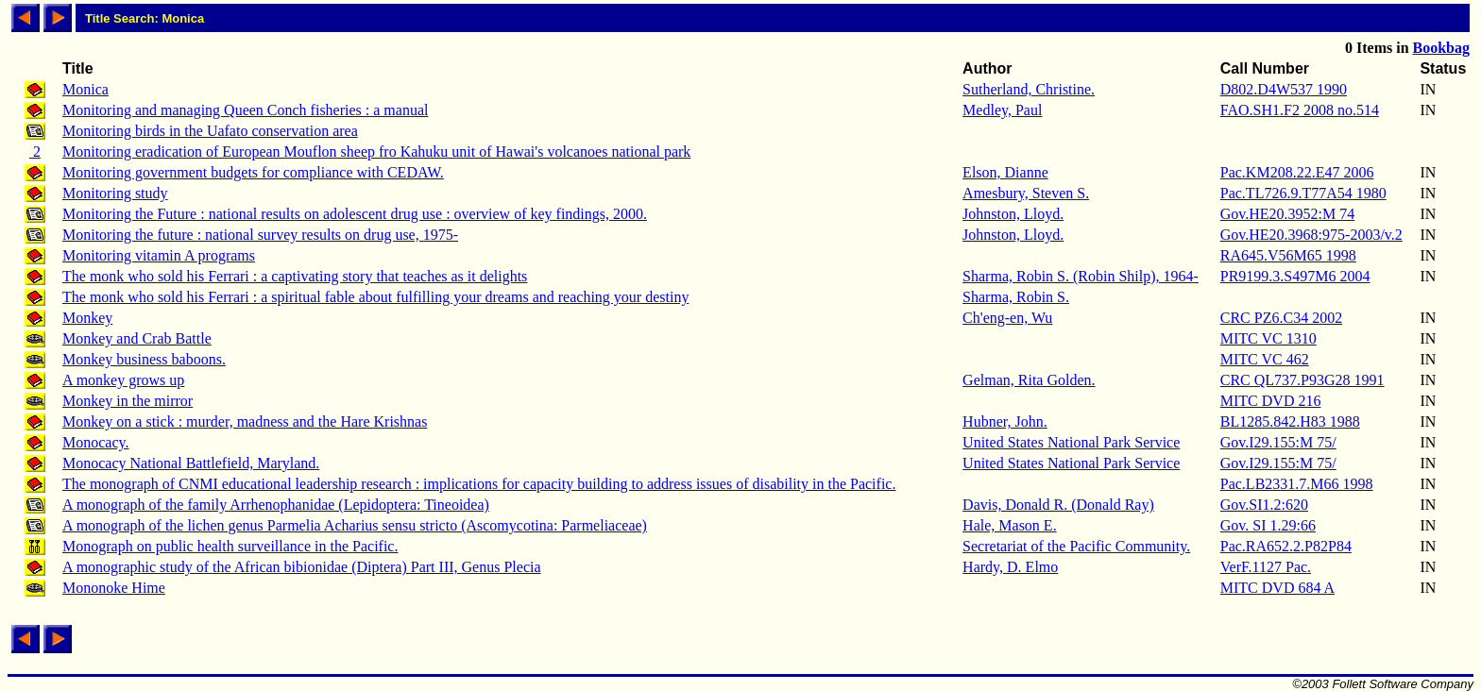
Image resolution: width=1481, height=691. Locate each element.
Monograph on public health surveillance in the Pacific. (230, 546)
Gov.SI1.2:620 (1264, 505)
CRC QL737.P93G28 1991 (1302, 380)
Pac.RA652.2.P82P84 (1286, 546)
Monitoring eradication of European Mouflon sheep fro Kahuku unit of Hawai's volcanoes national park (376, 151)
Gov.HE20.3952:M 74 (1287, 214)
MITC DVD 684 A (1277, 588)
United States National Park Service (1071, 442)
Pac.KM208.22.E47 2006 (1297, 172)
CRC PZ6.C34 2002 (1281, 318)
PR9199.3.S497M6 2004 (1295, 276)
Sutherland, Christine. (1028, 89)
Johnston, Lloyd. (1013, 214)
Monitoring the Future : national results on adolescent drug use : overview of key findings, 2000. (354, 214)
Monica (85, 89)
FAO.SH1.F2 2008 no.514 (1299, 110)
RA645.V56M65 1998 (1288, 255)
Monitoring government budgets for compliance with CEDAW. (253, 172)
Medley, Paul (1002, 110)
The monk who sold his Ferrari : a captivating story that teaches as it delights (294, 276)
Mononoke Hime (113, 588)
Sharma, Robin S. (1015, 297)
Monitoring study (115, 193)
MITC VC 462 (1264, 359)
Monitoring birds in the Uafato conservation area (210, 131)
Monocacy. (95, 442)
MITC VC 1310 (1268, 338)
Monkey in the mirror (127, 401)
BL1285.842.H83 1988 (1290, 421)
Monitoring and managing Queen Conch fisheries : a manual (245, 110)
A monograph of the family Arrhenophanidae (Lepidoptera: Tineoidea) (275, 505)
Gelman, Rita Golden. (1028, 380)
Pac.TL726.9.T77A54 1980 (1303, 193)
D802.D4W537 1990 (1283, 89)
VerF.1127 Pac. (1265, 567)
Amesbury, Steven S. (1025, 193)
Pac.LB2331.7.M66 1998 (1296, 484)
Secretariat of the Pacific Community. (1076, 546)
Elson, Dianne (1005, 172)
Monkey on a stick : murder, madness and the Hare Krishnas (244, 421)
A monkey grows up (123, 380)
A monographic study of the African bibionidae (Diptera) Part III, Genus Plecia (301, 567)
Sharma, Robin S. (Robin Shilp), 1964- (1080, 276)
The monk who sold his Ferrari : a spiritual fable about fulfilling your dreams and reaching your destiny (375, 297)
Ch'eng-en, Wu (1007, 318)
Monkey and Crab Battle (137, 338)
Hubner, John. (1004, 421)
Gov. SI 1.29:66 (1268, 525)
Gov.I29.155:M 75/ (1278, 442)
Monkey (87, 318)
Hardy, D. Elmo (1010, 567)
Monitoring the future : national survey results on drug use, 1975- (260, 235)
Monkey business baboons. (144, 359)
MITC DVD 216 (1270, 401)
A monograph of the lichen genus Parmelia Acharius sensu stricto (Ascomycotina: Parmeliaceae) (354, 525)
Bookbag (1441, 48)
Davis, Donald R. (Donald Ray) (1058, 505)
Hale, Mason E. (1009, 525)
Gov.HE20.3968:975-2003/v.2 (1311, 235)
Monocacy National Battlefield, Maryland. (190, 463)
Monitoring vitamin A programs (158, 255)
